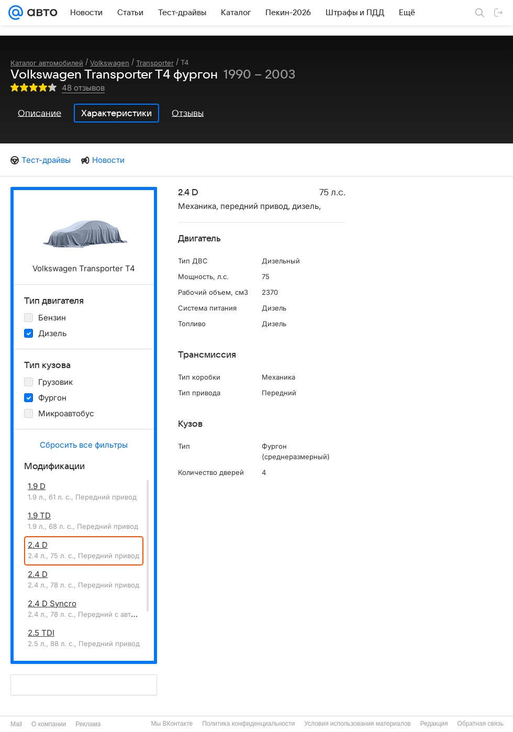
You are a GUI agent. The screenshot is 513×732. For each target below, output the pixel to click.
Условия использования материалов (357, 723)
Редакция (434, 723)
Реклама (88, 724)
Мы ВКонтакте (172, 723)
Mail (16, 724)
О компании (48, 724)
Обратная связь (481, 723)
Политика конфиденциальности (248, 723)
